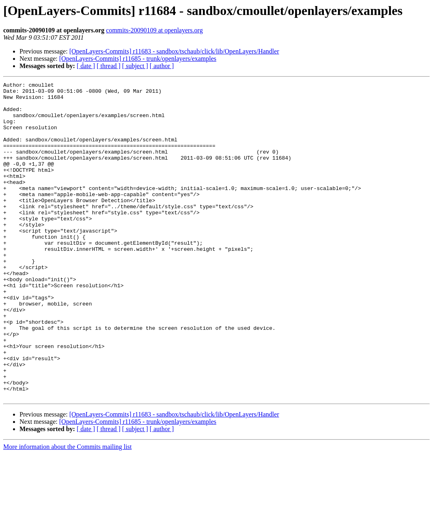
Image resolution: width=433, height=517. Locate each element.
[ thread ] (109, 65)
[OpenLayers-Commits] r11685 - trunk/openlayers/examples (137, 58)
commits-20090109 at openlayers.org (154, 30)
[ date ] (86, 65)
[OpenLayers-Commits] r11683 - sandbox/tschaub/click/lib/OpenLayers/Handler (174, 51)
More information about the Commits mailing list (67, 509)
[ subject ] (135, 65)
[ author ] (162, 65)
